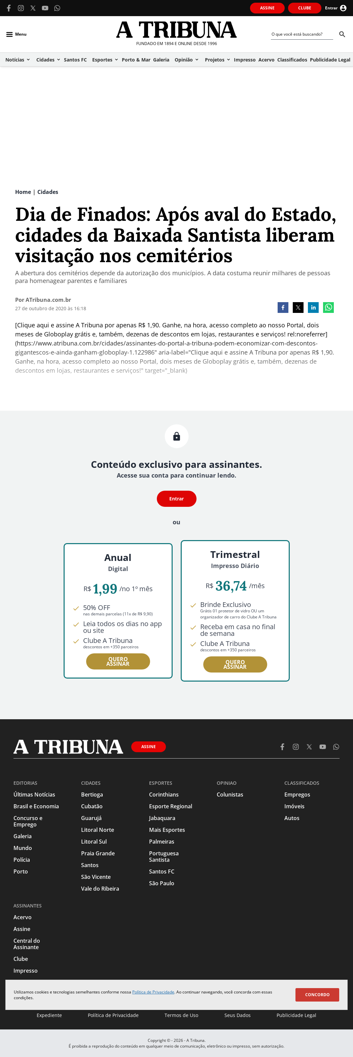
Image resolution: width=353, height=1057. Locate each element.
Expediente (49, 1015)
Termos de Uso (181, 1015)
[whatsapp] (328, 308)
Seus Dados (237, 1015)
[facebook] (283, 308)
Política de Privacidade (153, 992)
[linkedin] (313, 308)
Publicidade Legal (296, 1015)
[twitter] (298, 308)
